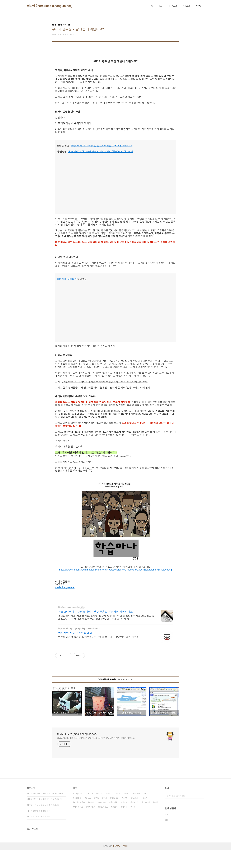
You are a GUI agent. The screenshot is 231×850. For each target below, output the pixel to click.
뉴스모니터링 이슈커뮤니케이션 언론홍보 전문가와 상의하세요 (95, 611)
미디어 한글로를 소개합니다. (38, 811)
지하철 (124, 807)
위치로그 (186, 6)
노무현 (90, 793)
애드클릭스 (78, 807)
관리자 (125, 846)
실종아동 (136, 798)
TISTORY (116, 846)
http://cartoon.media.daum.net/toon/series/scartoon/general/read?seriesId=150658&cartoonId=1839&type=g (115, 569)
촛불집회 (77, 798)
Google (114, 798)
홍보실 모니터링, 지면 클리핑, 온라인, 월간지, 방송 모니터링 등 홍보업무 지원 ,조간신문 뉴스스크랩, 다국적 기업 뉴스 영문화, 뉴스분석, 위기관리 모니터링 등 (106, 617)
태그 (160, 6)
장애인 (137, 793)
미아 (118, 793)
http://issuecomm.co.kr (68, 607)
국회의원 (114, 802)
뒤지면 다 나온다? (66, 279)
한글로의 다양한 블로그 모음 (38, 816)
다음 (133, 807)
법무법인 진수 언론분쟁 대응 (75, 633)
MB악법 (135, 802)
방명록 (198, 6)
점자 (105, 798)
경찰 (97, 798)
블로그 (88, 798)
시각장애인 (78, 793)
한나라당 (91, 807)
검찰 (156, 802)
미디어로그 (172, 6)
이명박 (124, 802)
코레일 (109, 793)
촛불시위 (102, 802)
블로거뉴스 (103, 807)
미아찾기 (146, 802)
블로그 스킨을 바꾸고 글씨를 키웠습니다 (43, 805)
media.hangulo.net (65, 587)
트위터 (125, 798)
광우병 (92, 802)
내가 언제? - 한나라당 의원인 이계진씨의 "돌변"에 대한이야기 (100, 151)
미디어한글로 (79, 802)
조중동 (146, 798)
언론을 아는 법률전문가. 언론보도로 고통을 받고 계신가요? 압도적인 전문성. (98, 637)
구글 (146, 793)
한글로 (100, 793)
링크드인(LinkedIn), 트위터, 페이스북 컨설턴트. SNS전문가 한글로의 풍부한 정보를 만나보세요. (96, 738)
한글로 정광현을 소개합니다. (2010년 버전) (44, 799)
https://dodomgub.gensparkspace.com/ (76, 628)
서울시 (127, 793)
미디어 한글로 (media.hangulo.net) (49, 6)
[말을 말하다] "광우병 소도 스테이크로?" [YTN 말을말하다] (102, 145)
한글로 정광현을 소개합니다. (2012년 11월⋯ (45, 793)
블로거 (115, 807)
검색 (201, 796)
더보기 (75, 812)
